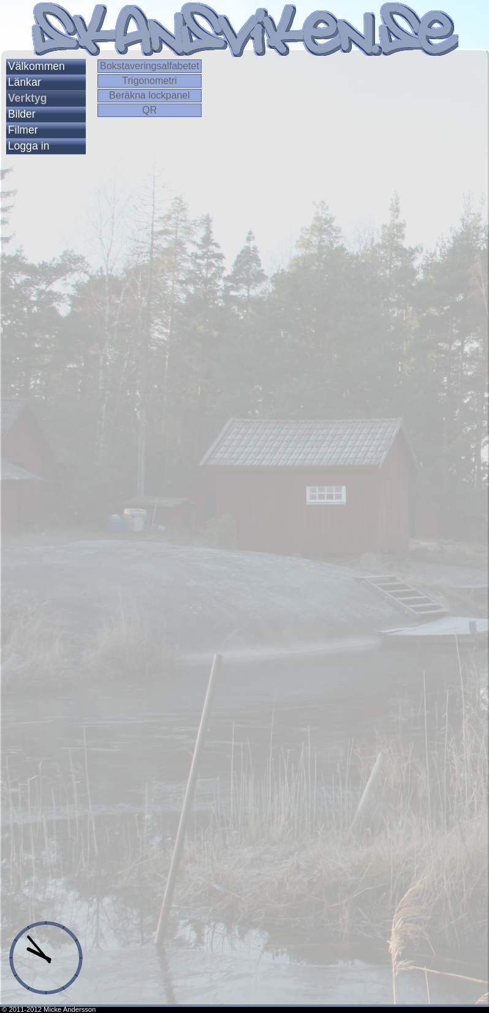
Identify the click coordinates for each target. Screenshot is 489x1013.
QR (149, 110)
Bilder (22, 114)
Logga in (29, 146)
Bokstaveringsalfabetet (149, 66)
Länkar (24, 82)
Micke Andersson (70, 1009)
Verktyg (27, 98)
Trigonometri (149, 80)
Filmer (23, 130)
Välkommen (36, 66)
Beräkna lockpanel (149, 95)
